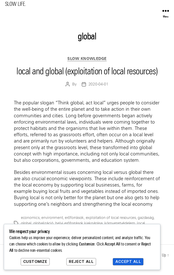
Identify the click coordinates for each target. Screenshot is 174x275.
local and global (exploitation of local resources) (86, 71)
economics (30, 217)
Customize (35, 261)
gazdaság (146, 217)
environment (52, 217)
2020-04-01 (98, 84)
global (26, 223)
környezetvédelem (119, 223)
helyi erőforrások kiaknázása (78, 223)
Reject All (81, 261)
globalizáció (43, 223)
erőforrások (74, 217)
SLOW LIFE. (15, 4)
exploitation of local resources (111, 217)
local (141, 223)
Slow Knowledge (86, 59)
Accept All (128, 261)
